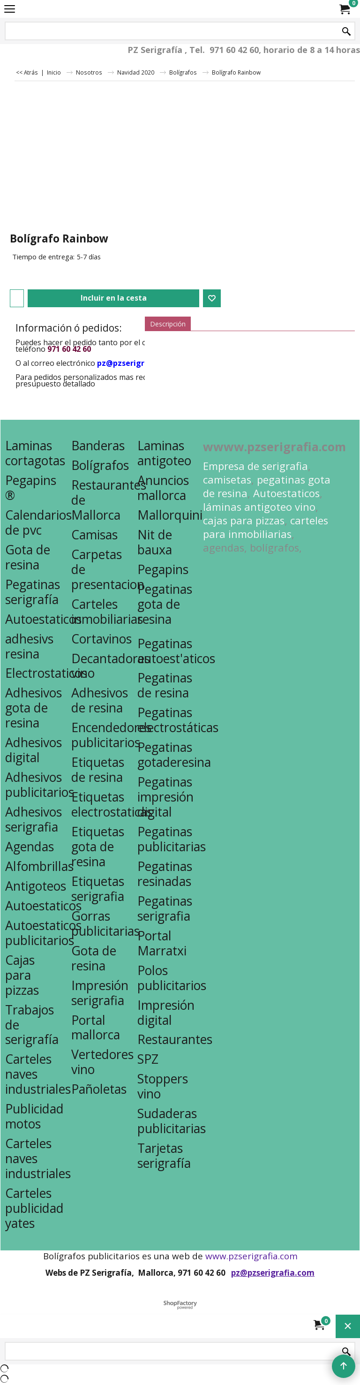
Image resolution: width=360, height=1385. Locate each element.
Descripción (168, 323)
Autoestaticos (286, 493)
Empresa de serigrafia (255, 466)
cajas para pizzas (244, 520)
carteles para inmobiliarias (265, 527)
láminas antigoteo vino (259, 507)
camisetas (227, 479)
